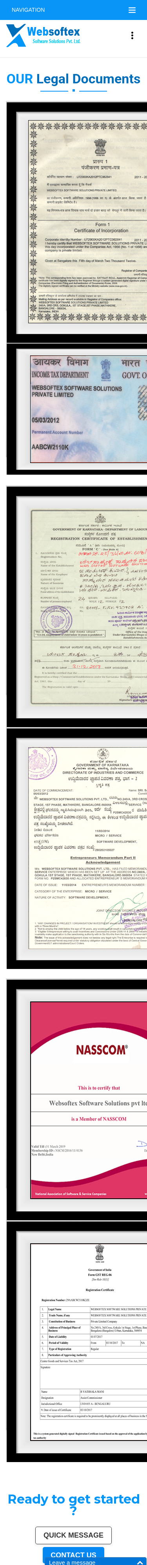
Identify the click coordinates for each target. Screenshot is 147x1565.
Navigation (28, 10)
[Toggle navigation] (132, 10)
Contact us (73, 1555)
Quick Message (73, 1535)
